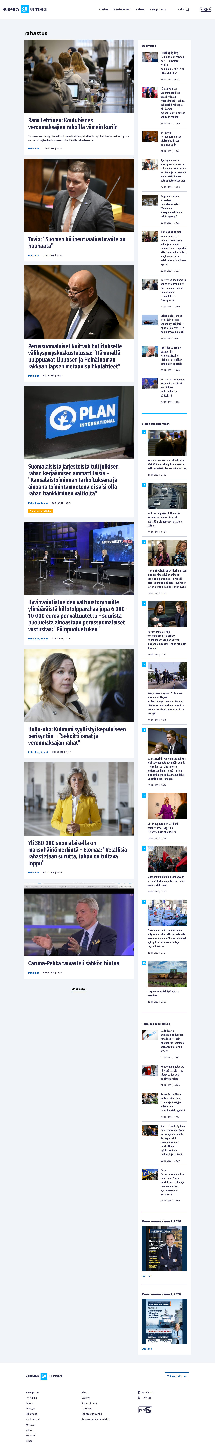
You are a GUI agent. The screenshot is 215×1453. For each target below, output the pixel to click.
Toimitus (86, 1408)
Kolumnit (31, 1435)
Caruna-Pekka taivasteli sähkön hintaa (73, 963)
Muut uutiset (33, 1419)
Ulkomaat (31, 1414)
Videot (140, 9)
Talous (44, 503)
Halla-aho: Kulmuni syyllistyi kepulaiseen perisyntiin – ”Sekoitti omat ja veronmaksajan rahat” (77, 736)
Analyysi (30, 1408)
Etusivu (103, 9)
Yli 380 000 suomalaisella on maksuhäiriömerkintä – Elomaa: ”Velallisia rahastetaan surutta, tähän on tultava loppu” (77, 853)
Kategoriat (158, 9)
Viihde (29, 1441)
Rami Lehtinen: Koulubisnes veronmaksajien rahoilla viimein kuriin (73, 123)
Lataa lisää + (79, 989)
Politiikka (33, 148)
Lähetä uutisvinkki (91, 1414)
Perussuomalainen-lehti (95, 1419)
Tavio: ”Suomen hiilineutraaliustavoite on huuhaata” (76, 242)
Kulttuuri (31, 1425)
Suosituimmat (122, 9)
